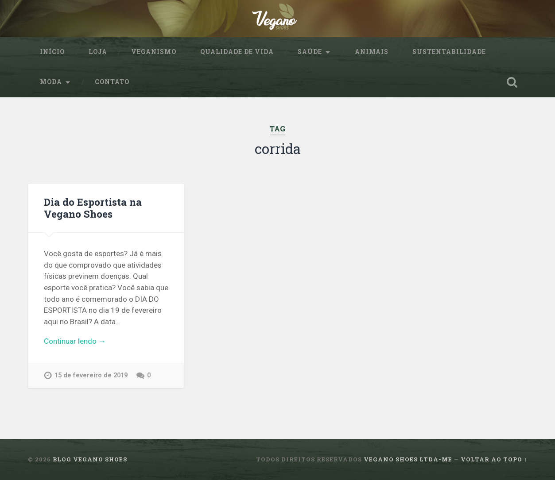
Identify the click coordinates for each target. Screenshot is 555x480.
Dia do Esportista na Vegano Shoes (93, 207)
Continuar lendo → (75, 341)
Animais (371, 52)
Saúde (310, 52)
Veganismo (153, 52)
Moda (51, 82)
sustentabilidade (449, 52)
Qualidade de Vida (237, 52)
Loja (98, 52)
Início (52, 52)
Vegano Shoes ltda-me (408, 459)
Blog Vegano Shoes (90, 459)
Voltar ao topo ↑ (494, 459)
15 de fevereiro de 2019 (91, 375)
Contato (112, 82)
